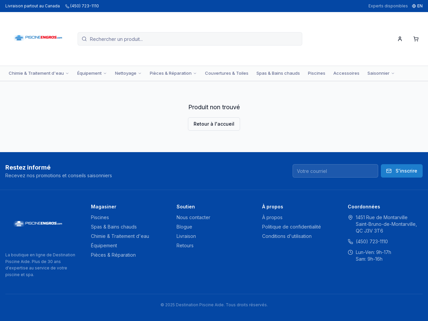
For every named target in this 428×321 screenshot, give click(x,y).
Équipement (92, 73)
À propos (272, 217)
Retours (185, 245)
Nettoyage (128, 73)
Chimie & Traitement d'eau (39, 73)
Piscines (316, 73)
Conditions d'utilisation (287, 236)
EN (417, 5)
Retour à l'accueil (214, 124)
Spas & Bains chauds (278, 73)
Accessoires (346, 73)
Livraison (186, 236)
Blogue (184, 227)
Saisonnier (381, 73)
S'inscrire (401, 171)
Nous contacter (193, 217)
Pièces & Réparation (173, 73)
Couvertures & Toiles (226, 73)
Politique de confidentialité (291, 227)
